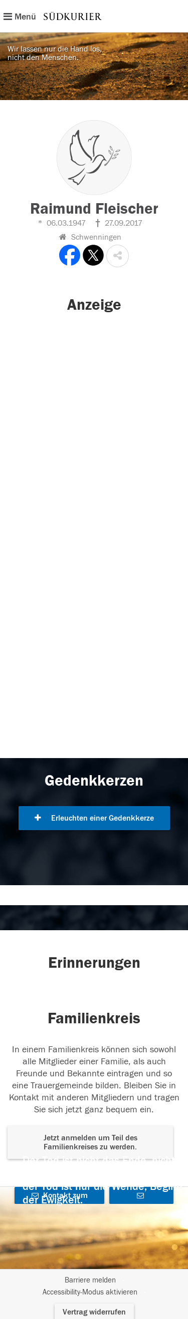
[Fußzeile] (94, 1286)
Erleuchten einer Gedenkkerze (94, 818)
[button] (117, 256)
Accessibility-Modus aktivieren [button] (90, 1292)
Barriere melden (90, 1280)
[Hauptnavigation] (94, 16)
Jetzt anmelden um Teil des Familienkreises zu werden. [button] (90, 1142)
